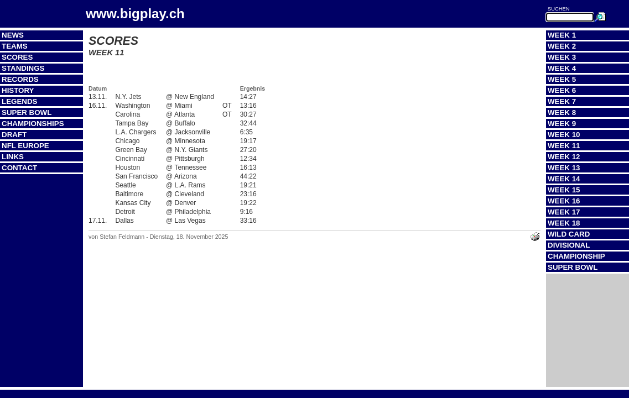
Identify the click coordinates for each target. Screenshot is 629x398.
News (13, 35)
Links (13, 157)
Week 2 (562, 46)
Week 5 (562, 79)
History (18, 90)
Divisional (569, 245)
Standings (23, 68)
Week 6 (562, 90)
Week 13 (564, 168)
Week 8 (562, 112)
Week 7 (562, 101)
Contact (19, 168)
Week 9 (562, 123)
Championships (33, 123)
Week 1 (562, 35)
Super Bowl (26, 112)
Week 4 (562, 68)
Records (20, 79)
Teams (15, 46)
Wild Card (569, 234)
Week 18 (564, 223)
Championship (576, 256)
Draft (14, 134)
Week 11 (564, 146)
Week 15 (564, 190)
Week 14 (564, 179)
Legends (19, 101)
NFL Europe (25, 146)
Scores (17, 57)
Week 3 (562, 57)
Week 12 (564, 157)
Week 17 (564, 212)
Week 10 (564, 134)
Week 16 (564, 201)
